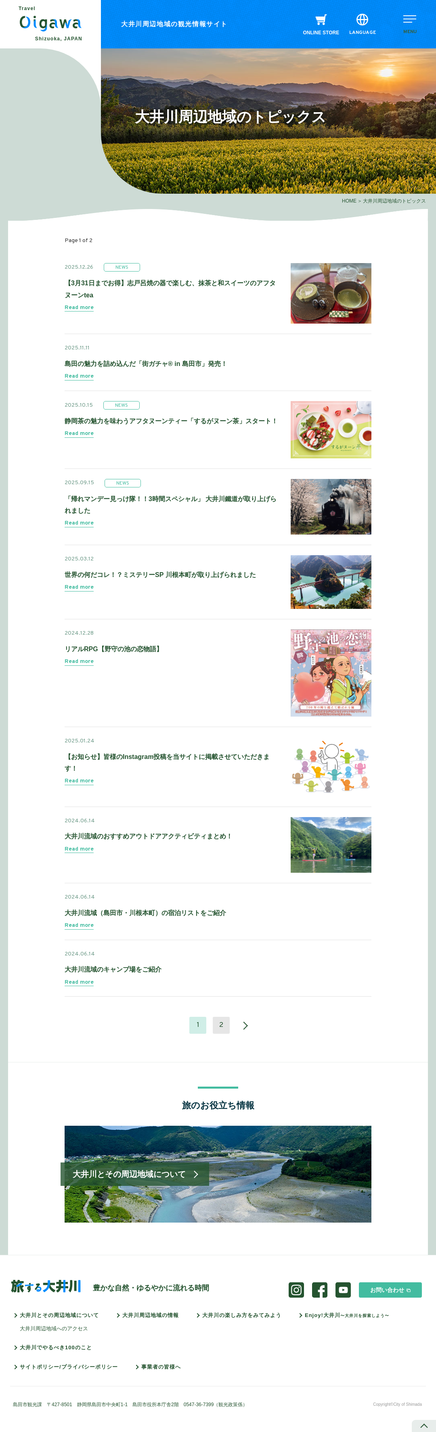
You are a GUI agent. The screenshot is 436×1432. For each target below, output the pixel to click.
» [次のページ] (241, 1025)
